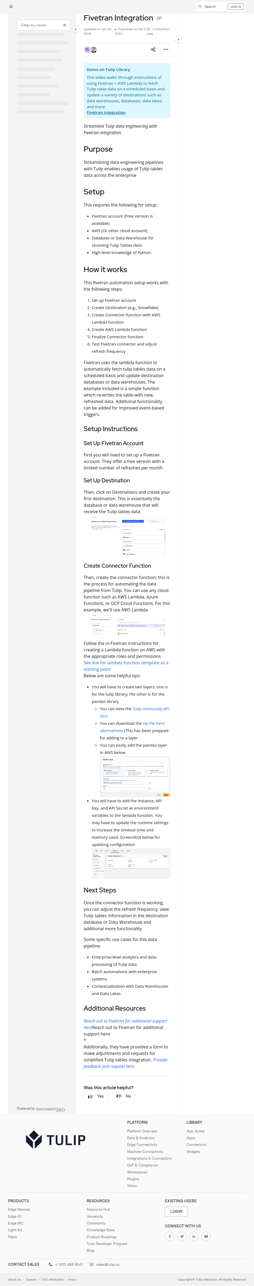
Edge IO (14, 1216)
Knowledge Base (100, 1230)
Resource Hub (98, 1209)
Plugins (133, 1179)
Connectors (196, 1144)
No (124, 1096)
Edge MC (15, 1223)
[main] (127, 563)
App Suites (196, 1131)
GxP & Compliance (142, 1165)
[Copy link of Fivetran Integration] (159, 18)
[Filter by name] (43, 25)
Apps (191, 1138)
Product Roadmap (102, 1237)
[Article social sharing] (153, 49)
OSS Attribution (52, 1279)
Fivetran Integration (106, 112)
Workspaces (137, 1172)
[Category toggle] (75, 29)
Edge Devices (19, 1209)
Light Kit (15, 1230)
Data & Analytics (141, 1138)
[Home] (11, 6)
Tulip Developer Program (107, 1243)
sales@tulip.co (105, 1264)
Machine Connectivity (145, 1151)
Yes (96, 1096)
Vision (132, 1185)
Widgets (193, 1151)
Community (96, 1223)
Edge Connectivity (142, 1144)
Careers (31, 1279)
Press (72, 1279)
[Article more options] (166, 49)
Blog (90, 1250)
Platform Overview (142, 1131)
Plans (12, 1237)
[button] (220, 6)
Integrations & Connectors (149, 1158)
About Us (14, 1279)
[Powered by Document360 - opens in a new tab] (41, 1109)
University (95, 1216)
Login (176, 1211)
